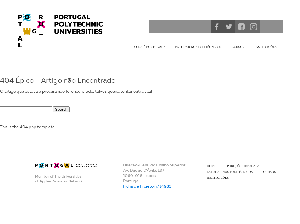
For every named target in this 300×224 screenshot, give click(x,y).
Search (61, 109)
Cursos (238, 46)
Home (211, 166)
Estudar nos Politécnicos (198, 46)
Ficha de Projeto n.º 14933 (147, 186)
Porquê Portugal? (149, 46)
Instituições (266, 46)
